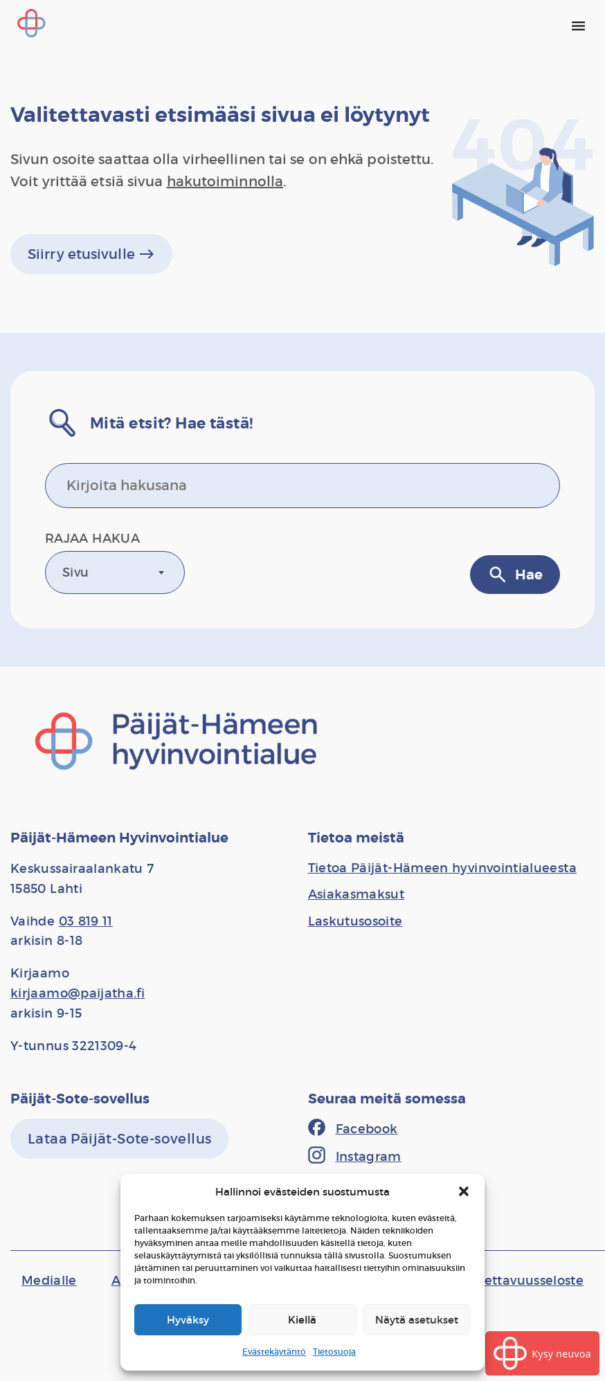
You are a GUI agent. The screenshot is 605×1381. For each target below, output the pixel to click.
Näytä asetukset (416, 1319)
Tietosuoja (334, 1351)
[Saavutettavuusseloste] (512, 1280)
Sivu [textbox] (75, 572)
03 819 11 (86, 921)
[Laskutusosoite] (355, 921)
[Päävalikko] (578, 25)
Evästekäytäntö (274, 1351)
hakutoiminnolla (225, 181)
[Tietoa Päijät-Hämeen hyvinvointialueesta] (442, 868)
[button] (464, 1191)
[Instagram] (354, 1156)
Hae (515, 574)
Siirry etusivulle (91, 254)
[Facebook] (353, 1129)
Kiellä (302, 1319)
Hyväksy (188, 1319)
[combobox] (115, 572)
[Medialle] (49, 1280)
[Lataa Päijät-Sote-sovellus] (119, 1139)
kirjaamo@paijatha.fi (77, 993)
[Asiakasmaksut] (356, 894)
